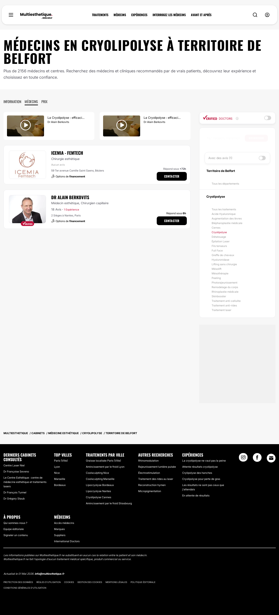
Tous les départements (225, 183)
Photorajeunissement (224, 282)
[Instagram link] (243, 459)
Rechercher (256, 138)
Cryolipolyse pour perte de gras (201, 479)
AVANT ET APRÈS (201, 15)
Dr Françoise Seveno (16, 471)
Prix (44, 101)
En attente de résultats (195, 495)
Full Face (217, 250)
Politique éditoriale (143, 582)
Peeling (216, 278)
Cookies (69, 582)
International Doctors (67, 541)
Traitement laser (221, 310)
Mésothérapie (220, 273)
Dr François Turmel (14, 492)
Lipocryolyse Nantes (98, 491)
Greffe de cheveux (223, 255)
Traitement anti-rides (224, 305)
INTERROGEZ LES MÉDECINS (169, 15)
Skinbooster (219, 296)
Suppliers (59, 535)
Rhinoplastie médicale (225, 291)
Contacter (171, 176)
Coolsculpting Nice (97, 472)
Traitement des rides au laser (155, 479)
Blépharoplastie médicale (227, 223)
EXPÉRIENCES (139, 15)
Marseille (59, 479)
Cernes (216, 227)
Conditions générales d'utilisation (24, 587)
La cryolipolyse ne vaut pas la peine (204, 460)
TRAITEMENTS (100, 15)
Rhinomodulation (148, 460)
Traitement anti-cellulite (226, 300)
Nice (57, 472)
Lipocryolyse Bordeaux (100, 485)
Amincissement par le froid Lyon (105, 466)
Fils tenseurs (219, 246)
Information (12, 101)
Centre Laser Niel (14, 465)
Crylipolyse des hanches (197, 472)
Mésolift (216, 268)
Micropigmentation (149, 491)
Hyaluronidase (220, 259)
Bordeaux (60, 485)
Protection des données (18, 582)
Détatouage (219, 236)
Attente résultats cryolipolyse (200, 466)
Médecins (31, 101)
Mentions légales (116, 582)
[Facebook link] (257, 459)
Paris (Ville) (61, 460)
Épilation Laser (221, 241)
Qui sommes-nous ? (15, 523)
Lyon (57, 466)
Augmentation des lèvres (227, 218)
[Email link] (271, 458)
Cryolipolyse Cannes (98, 497)
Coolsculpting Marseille (100, 479)
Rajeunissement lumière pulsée (157, 466)
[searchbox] (226, 138)
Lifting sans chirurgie (224, 264)
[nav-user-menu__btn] (267, 14)
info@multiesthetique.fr (49, 573)
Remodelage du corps (225, 287)
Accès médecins (64, 523)
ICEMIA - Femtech (67, 153)
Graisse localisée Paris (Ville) (103, 460)
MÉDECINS (120, 15)
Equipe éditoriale (13, 529)
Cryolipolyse (219, 232)
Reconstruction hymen (152, 485)
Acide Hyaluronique (224, 214)
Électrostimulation (149, 472)
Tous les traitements (224, 209)
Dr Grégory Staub (14, 498)
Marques (59, 529)
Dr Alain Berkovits (70, 197)
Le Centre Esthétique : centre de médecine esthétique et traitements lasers (24, 482)
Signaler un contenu (15, 535)
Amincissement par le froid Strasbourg (109, 503)
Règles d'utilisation (48, 582)
